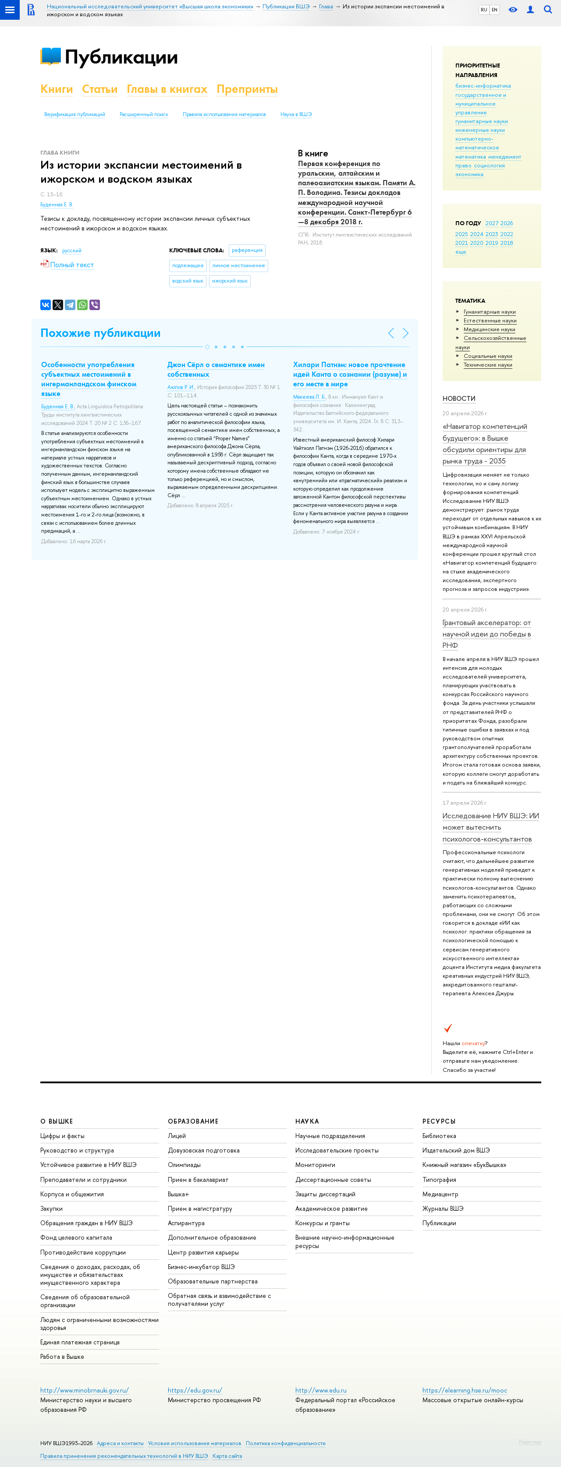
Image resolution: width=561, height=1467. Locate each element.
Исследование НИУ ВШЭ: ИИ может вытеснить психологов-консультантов (491, 827)
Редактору (530, 1442)
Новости (459, 398)
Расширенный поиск (144, 114)
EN (494, 10)
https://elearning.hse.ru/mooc (465, 1390)
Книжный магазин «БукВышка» (465, 1164)
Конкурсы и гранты (322, 1223)
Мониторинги (315, 1164)
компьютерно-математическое (477, 142)
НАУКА (307, 1121)
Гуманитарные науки (490, 311)
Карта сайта (227, 1456)
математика (470, 156)
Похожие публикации (100, 332)
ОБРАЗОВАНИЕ (193, 1121)
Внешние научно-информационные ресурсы (344, 1241)
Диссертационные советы (333, 1179)
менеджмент (505, 156)
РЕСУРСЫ (439, 1121)
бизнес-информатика (483, 85)
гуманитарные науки (481, 121)
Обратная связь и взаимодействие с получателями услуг (219, 1299)
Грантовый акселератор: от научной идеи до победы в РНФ (487, 633)
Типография (439, 1179)
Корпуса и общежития (72, 1194)
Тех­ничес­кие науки (488, 364)
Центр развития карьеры (203, 1252)
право (463, 165)
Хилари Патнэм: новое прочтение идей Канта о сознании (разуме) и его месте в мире (350, 374)
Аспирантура (186, 1223)
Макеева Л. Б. (309, 396)
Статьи (100, 88)
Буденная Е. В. (56, 204)
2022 (507, 234)
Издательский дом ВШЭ (456, 1150)
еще (460, 251)
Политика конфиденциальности (286, 1443)
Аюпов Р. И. (181, 387)
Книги (56, 88)
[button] (207, 347)
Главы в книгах (167, 88)
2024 (476, 234)
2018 (507, 243)
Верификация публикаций (74, 114)
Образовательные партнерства (213, 1281)
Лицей (177, 1135)
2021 (461, 243)
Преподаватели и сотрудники (83, 1179)
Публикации (121, 56)
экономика (469, 174)
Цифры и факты (62, 1135)
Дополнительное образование (212, 1237)
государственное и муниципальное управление (480, 103)
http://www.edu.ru (321, 1390)
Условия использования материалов (194, 1443)
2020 (476, 243)
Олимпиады (184, 1164)
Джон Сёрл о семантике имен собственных (216, 369)
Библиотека (439, 1135)
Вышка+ (178, 1194)
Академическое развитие (331, 1208)
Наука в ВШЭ (296, 114)
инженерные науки (480, 130)
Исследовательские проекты (337, 1150)
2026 (507, 223)
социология (489, 165)
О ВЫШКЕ (57, 1121)
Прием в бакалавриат (198, 1179)
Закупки (51, 1208)
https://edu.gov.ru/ (195, 1390)
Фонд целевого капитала (76, 1237)
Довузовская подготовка (204, 1150)
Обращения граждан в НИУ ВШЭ (86, 1223)
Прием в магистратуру (200, 1208)
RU (484, 10)
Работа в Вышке (62, 1356)
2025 (461, 234)
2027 (492, 223)
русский (72, 250)
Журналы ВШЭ (443, 1208)
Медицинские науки (489, 329)
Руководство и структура (77, 1150)
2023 (492, 234)
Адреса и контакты (120, 1443)
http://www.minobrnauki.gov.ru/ (84, 1390)
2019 (492, 243)
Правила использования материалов (224, 114)
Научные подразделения (330, 1135)
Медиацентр (440, 1194)
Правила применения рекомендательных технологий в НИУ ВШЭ (124, 1456)
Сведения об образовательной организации (85, 1301)
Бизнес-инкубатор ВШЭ (201, 1266)
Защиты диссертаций (325, 1194)
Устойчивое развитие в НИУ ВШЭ (88, 1164)
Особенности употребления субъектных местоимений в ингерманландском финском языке (88, 379)
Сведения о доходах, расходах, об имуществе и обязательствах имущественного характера (90, 1274)
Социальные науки (488, 356)
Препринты (247, 88)
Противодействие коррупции (83, 1252)
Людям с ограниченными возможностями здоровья (99, 1323)
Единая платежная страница (80, 1342)
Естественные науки (490, 320)
